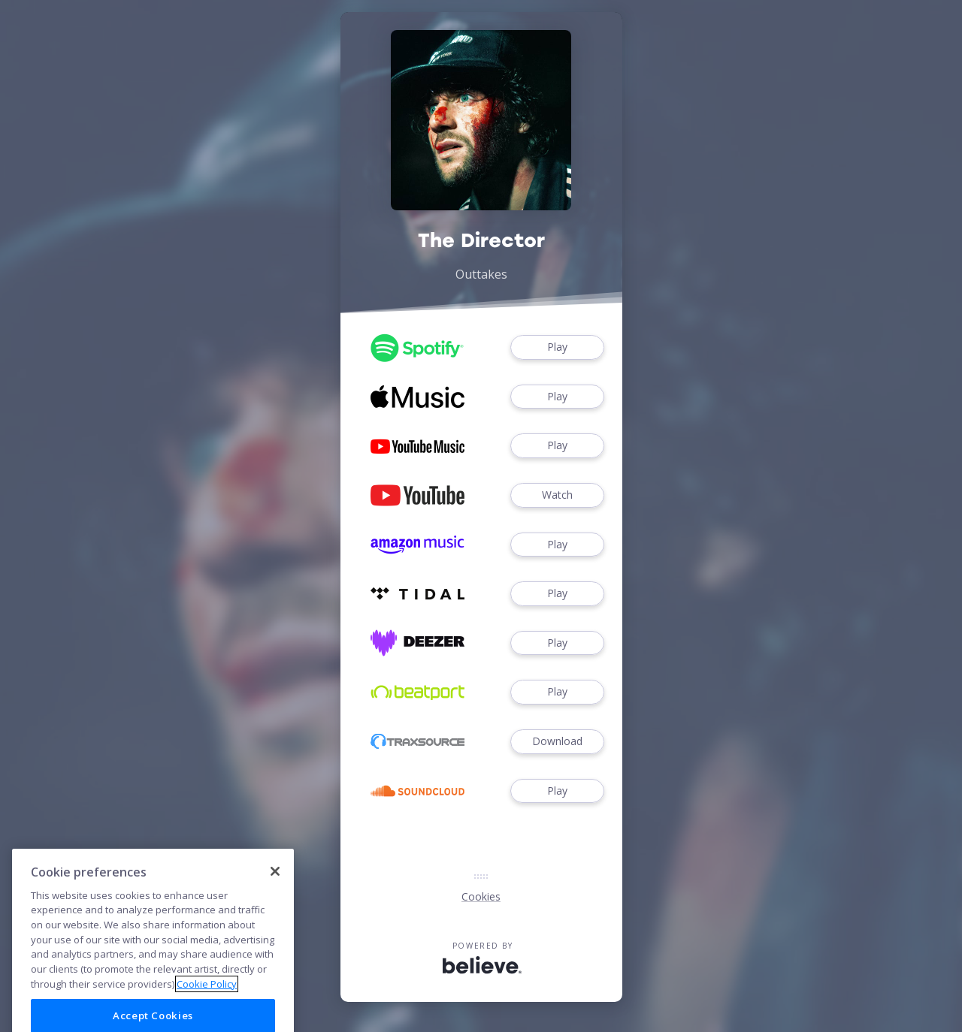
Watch (557, 495)
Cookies (481, 896)
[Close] (275, 901)
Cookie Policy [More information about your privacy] (207, 1014)
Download (557, 741)
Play (557, 347)
